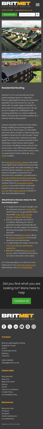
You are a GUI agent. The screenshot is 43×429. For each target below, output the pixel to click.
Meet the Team (8, 381)
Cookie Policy (7, 392)
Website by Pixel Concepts (11, 424)
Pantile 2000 (31, 209)
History (4, 384)
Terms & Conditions (10, 389)
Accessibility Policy (9, 394)
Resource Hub (8, 408)
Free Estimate (9, 14)
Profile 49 (17, 217)
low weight (26, 235)
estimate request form (26, 265)
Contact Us (21, 301)
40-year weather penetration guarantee (19, 178)
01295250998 (26, 267)
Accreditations (8, 418)
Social (4, 387)
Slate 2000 (20, 214)
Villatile (28, 217)
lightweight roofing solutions (17, 162)
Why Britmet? (7, 376)
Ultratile (29, 214)
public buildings (18, 190)
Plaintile (9, 217)
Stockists (5, 413)
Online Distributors (9, 416)
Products (5, 411)
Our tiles (26, 170)
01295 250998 (7, 10)
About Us (5, 379)
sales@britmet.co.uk (23, 10)
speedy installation (17, 237)
